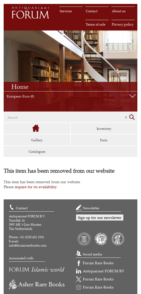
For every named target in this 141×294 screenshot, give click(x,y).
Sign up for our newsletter (99, 217)
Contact (91, 11)
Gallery (36, 140)
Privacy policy (122, 24)
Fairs (104, 140)
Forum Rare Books (98, 262)
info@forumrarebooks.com (28, 245)
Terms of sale (95, 24)
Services (66, 11)
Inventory (104, 128)
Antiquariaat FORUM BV (103, 270)
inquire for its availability (36, 186)
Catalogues (37, 151)
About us (119, 11)
